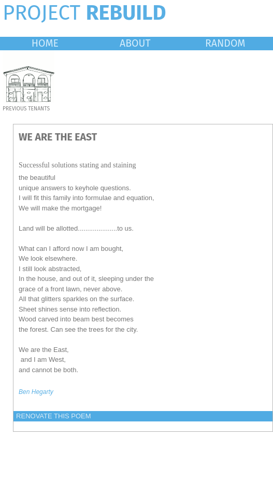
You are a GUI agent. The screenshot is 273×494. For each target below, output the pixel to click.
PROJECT (84, 13)
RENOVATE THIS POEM (53, 416)
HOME (45, 43)
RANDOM (225, 43)
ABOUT (135, 43)
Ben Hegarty (36, 392)
